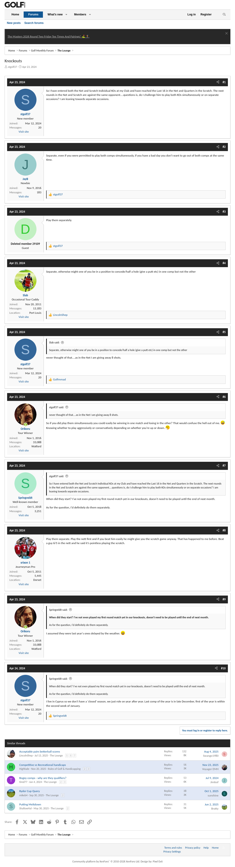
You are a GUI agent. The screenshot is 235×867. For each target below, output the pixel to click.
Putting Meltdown (30, 804)
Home (15, 14)
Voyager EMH (210, 769)
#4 (224, 263)
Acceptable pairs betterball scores (39, 751)
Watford (36, 446)
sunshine (213, 795)
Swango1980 (210, 755)
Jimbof (214, 782)
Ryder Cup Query (29, 791)
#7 (224, 465)
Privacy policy (192, 847)
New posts (14, 23)
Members (80, 14)
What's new (55, 14)
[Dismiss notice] (226, 33)
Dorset (37, 580)
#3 (224, 211)
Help (206, 847)
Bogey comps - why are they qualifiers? (42, 778)
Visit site (24, 131)
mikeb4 (23, 795)
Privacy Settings (172, 851)
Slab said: (54, 342)
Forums (33, 14)
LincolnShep (26, 755)
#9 (224, 599)
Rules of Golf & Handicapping (64, 768)
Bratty (214, 808)
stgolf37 (12, 66)
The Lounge (56, 755)
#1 (224, 82)
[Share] (218, 82)
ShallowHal (25, 808)
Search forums (34, 23)
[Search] (224, 14)
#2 (224, 146)
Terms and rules (173, 847)
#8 (224, 530)
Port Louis (35, 312)
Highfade (24, 768)
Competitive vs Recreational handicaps (42, 765)
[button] (66, 14)
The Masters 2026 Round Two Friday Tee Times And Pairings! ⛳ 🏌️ (49, 36)
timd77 (23, 782)
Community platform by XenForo (106, 861)
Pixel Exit (158, 861)
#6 (224, 397)
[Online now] (26, 425)
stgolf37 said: (56, 407)
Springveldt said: (58, 609)
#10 (223, 668)
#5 (224, 332)
